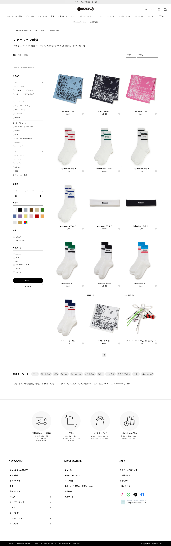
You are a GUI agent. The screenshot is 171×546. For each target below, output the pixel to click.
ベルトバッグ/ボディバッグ (24, 94)
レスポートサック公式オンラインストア (26, 30)
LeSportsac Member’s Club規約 (27, 543)
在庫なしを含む (20, 240)
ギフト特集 (14, 475)
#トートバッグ (45, 374)
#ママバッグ (110, 374)
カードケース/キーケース (23, 138)
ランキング (14, 513)
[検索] (146, 9)
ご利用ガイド (125, 475)
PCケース (18, 117)
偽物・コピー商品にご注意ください (79, 486)
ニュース (68, 470)
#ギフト (100, 374)
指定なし (18, 254)
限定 (16, 261)
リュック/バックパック (23, 106)
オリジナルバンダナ (68, 111)
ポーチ (17, 130)
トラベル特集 (15, 481)
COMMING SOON (22, 265)
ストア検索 (69, 481)
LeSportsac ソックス (68, 283)
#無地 (56, 374)
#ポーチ (35, 374)
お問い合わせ (125, 486)
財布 (16, 134)
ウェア (43, 30)
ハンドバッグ (19, 102)
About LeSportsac (72, 475)
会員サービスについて (128, 470)
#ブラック (64, 374)
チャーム (18, 142)
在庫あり (18, 237)
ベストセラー (19, 272)
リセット (28, 286)
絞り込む (28, 280)
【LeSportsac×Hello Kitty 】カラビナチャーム (141, 341)
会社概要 (68, 491)
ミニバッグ (19, 113)
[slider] (16, 196)
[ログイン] (159, 9)
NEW (17, 258)
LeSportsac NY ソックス (68, 169)
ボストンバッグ (20, 109)
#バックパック (90, 374)
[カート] (165, 9)
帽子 (16, 171)
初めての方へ (125, 481)
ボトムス (18, 167)
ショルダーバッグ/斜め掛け (24, 90)
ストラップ (19, 146)
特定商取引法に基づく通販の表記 (69, 543)
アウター (18, 159)
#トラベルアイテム (124, 374)
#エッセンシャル (76, 374)
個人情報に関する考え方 (48, 543)
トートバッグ (19, 98)
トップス (18, 163)
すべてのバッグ (20, 86)
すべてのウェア (20, 155)
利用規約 (11, 543)
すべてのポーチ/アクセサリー (25, 127)
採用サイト (69, 497)
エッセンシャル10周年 (19, 470)
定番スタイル (15, 491)
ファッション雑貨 (54, 30)
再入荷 (17, 268)
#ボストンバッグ (147, 374)
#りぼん (135, 374)
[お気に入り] (152, 9)
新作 (11, 486)
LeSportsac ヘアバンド (104, 226)
